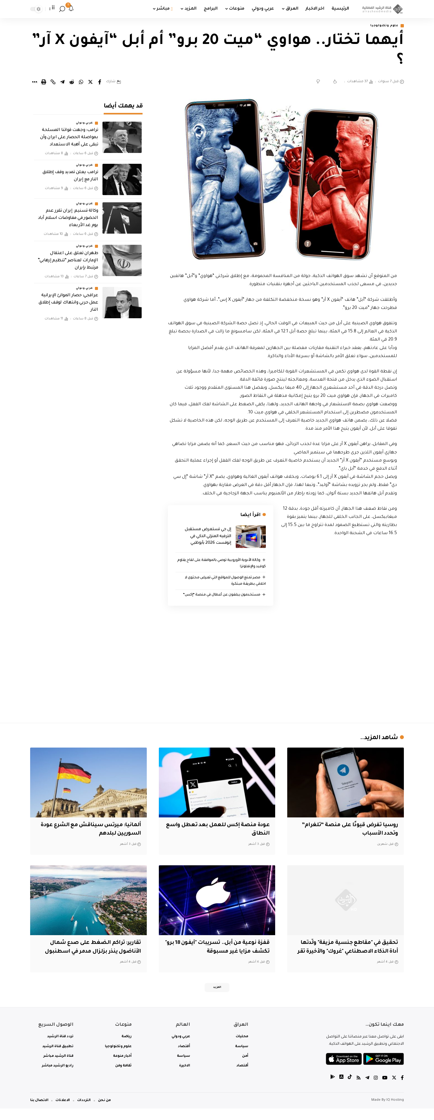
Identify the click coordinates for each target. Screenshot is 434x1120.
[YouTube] (384, 1090)
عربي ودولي (84, 119)
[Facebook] (402, 1090)
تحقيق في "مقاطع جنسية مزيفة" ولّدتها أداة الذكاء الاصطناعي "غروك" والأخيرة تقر (349, 952)
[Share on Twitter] (90, 82)
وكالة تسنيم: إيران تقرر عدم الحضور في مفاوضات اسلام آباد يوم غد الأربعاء (68, 214)
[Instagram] (375, 1090)
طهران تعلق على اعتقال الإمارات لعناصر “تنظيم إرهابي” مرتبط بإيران (68, 256)
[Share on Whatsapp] (81, 82)
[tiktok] (348, 1090)
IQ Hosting (395, 1112)
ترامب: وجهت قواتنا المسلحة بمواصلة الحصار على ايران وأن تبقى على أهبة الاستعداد (69, 133)
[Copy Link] (53, 82)
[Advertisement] (282, 666)
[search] (62, 9)
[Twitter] (394, 1090)
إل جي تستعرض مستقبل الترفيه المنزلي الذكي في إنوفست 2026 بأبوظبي (208, 537)
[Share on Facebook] (100, 82)
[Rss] (357, 1090)
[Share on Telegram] (62, 82)
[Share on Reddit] (72, 82)
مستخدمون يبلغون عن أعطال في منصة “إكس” (220, 596)
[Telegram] (366, 1090)
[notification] (71, 9)
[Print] (43, 82)
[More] (34, 82)
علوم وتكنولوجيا (382, 26)
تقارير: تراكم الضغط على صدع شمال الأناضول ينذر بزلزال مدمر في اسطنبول (91, 952)
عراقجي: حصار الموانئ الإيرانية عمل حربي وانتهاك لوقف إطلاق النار (68, 299)
